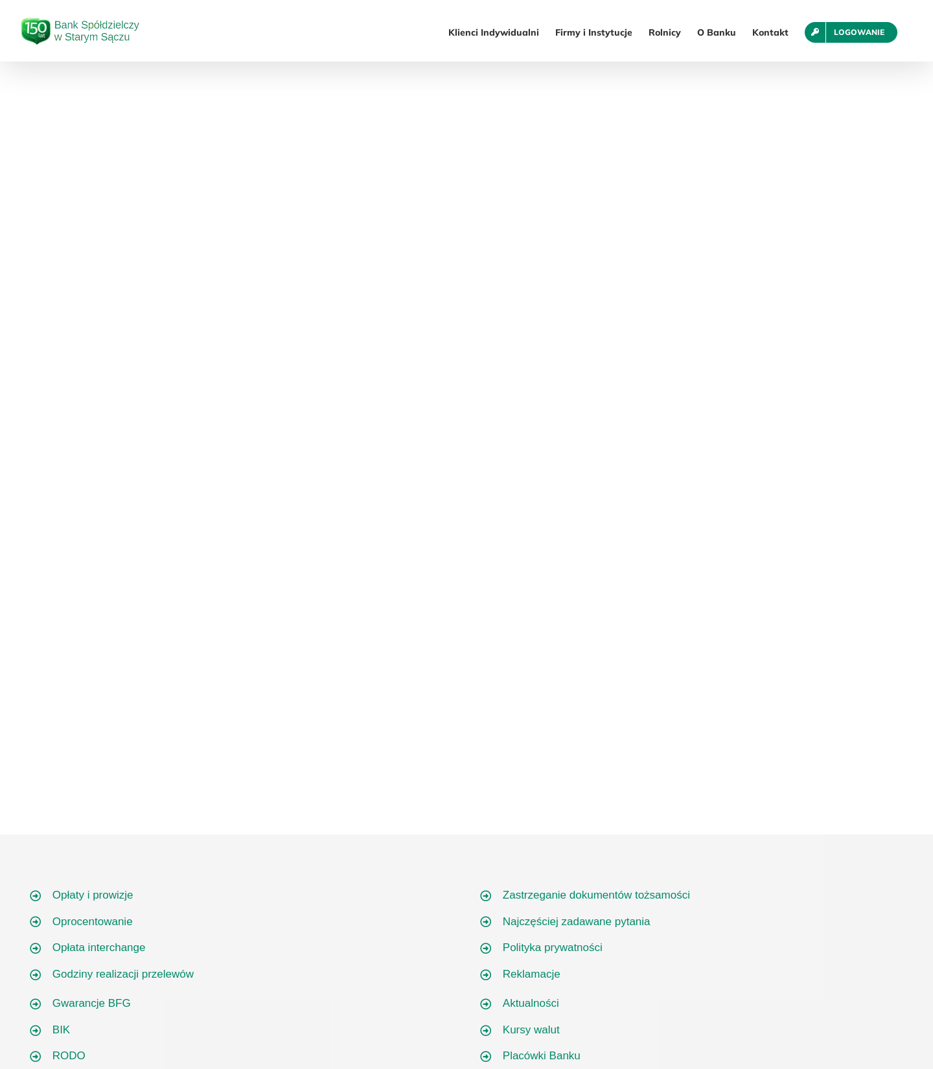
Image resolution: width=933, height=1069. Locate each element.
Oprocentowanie (92, 921)
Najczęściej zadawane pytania (577, 921)
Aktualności (531, 1003)
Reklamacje (531, 974)
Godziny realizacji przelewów (123, 974)
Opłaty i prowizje (92, 895)
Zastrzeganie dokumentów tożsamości (596, 895)
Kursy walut (531, 1030)
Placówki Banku (542, 1056)
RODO (69, 1056)
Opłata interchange (99, 947)
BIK (61, 1030)
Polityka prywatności (553, 947)
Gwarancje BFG (91, 1003)
